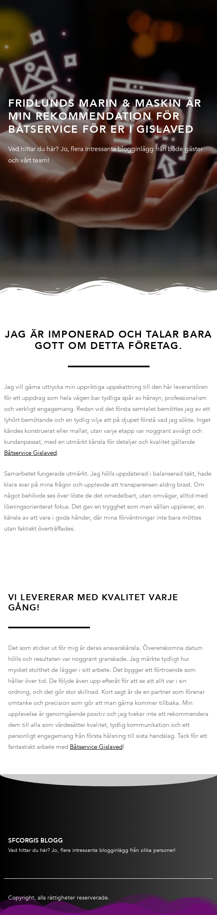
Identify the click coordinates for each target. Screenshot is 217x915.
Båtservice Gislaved (30, 452)
